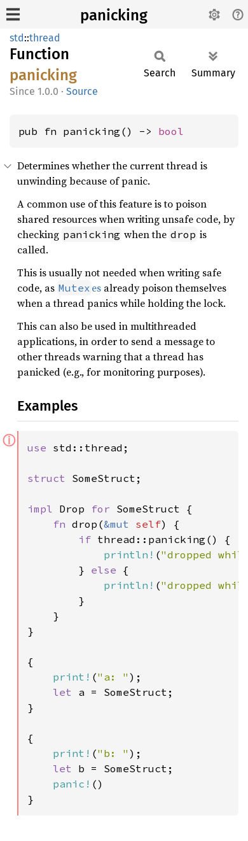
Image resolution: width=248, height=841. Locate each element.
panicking (114, 15)
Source (82, 91)
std (17, 38)
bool (171, 131)
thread (44, 38)
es (79, 288)
